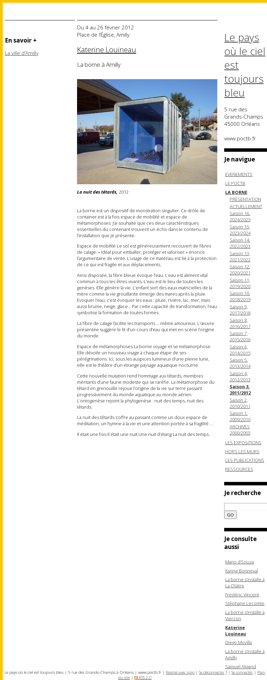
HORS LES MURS (242, 451)
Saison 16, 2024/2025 (240, 216)
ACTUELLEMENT (246, 206)
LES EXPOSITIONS (243, 442)
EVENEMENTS (238, 174)
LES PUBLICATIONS (244, 460)
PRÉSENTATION (245, 199)
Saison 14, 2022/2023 (240, 243)
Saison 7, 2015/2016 (240, 336)
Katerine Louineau (235, 630)
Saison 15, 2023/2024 (240, 230)
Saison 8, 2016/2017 (240, 323)
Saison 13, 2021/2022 (240, 256)
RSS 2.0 (143, 677)
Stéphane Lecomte (245, 603)
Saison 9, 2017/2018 (240, 310)
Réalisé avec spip (180, 672)
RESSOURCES (239, 469)
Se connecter (242, 672)
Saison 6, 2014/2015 (240, 350)
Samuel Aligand (240, 666)
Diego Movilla (238, 642)
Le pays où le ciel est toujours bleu (244, 65)
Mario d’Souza (239, 562)
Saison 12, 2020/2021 (240, 269)
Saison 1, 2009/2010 (240, 416)
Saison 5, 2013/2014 (240, 363)
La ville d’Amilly (21, 53)
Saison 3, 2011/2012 (240, 389)
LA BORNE (236, 192)
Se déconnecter (212, 672)
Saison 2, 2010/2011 (240, 403)
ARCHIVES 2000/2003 (240, 429)
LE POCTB (235, 183)
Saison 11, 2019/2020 (240, 283)
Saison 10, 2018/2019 (240, 296)
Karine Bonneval (241, 571)
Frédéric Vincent (242, 594)
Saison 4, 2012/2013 (240, 376)
